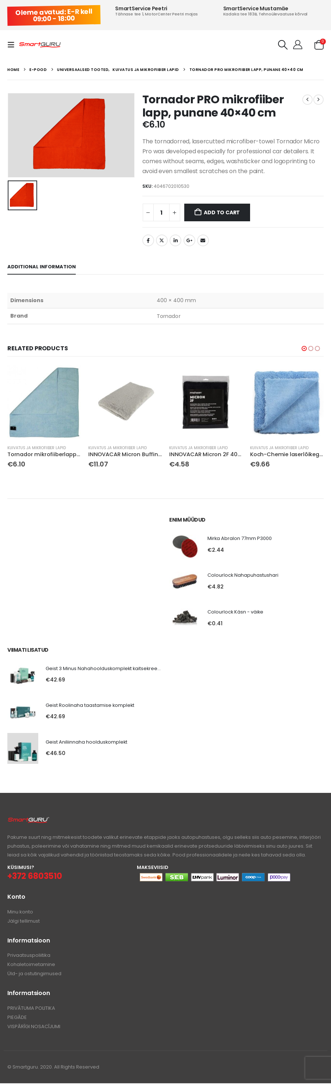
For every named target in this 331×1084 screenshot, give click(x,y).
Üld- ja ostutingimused (34, 974)
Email (203, 240)
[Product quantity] (161, 212)
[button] (13, 45)
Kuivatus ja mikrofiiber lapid (36, 448)
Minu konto (20, 912)
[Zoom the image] (28, 821)
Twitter (162, 240)
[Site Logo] (40, 45)
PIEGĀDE (17, 1018)
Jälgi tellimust (23, 922)
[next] (318, 99)
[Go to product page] (44, 402)
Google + (189, 240)
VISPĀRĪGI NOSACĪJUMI (33, 1027)
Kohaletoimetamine (31, 965)
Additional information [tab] (41, 266)
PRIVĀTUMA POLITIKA (31, 1008)
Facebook (148, 240)
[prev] (307, 99)
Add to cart (222, 212)
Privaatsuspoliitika (28, 956)
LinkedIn (175, 240)
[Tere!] (297, 45)
